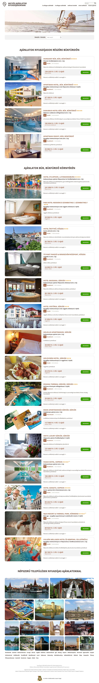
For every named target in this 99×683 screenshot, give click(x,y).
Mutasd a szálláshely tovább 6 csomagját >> (54, 377)
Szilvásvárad (8, 655)
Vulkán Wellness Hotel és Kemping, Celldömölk (65, 539)
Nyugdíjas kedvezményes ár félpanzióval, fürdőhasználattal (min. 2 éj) (65, 541)
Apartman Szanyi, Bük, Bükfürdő (59, 136)
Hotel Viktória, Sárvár (56, 306)
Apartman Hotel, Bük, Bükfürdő (60, 85)
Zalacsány (50, 655)
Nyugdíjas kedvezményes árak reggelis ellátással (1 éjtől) (61, 206)
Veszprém (86, 655)
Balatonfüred (50, 652)
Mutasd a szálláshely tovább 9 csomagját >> (54, 299)
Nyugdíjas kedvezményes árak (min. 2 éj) (56, 138)
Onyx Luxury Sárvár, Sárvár (56, 436)
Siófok (69, 671)
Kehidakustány (58, 655)
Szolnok (14, 652)
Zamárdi (17, 658)
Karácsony (36, 669)
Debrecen (43, 655)
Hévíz (56, 671)
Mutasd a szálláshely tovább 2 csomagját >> (54, 193)
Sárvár (33, 652)
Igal (56, 652)
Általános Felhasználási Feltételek (36, 667)
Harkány (52, 671)
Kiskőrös (43, 652)
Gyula (41, 671)
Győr (39, 671)
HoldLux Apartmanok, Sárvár (58, 332)
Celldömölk (16, 655)
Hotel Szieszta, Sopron (56, 488)
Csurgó (29, 652)
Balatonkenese (21, 652)
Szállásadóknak (60, 667)
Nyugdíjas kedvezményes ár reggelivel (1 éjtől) (57, 360)
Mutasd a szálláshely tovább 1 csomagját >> (54, 103)
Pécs (63, 671)
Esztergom (35, 671)
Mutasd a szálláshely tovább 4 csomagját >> (54, 247)
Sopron (65, 652)
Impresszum (66, 667)
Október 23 (50, 669)
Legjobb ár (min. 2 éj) (49, 256)
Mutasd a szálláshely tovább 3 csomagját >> (54, 533)
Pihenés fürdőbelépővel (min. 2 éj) (54, 61)
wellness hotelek (72, 5)
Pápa (80, 655)
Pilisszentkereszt (9, 658)
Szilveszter (60, 669)
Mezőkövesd (32, 655)
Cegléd (38, 652)
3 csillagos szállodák (47, 5)
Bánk (33, 658)
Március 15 (45, 669)
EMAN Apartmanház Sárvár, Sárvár (60, 410)
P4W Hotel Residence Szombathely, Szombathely (65, 203)
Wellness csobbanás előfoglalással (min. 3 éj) (57, 113)
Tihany (92, 655)
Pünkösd (55, 669)
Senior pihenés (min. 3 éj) (51, 231)
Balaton (17, 671)
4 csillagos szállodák (60, 5)
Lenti (38, 655)
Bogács (29, 658)
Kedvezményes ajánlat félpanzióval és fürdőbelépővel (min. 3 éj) (63, 179)
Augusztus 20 (27, 669)
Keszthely (60, 671)
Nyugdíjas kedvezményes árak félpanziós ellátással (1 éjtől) (62, 87)
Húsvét (31, 669)
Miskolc (76, 655)
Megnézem (86, 72)
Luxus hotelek (72, 669)
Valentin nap (65, 669)
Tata (37, 658)
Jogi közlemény (53, 667)
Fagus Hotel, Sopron (56, 462)
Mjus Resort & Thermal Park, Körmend (64, 514)
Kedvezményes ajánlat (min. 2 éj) (53, 334)
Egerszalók (86, 652)
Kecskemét (8, 652)
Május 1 (40, 669)
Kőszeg (60, 652)
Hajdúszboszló (47, 671)
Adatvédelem (47, 667)
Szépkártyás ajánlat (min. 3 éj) (52, 412)
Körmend (79, 652)
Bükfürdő (27, 671)
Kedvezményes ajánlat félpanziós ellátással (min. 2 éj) (60, 283)
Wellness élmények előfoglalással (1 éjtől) (56, 386)
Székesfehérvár (68, 655)
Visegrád (77, 671)
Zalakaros (82, 671)
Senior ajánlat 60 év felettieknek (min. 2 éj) (56, 490)
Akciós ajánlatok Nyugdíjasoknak (17, 4)
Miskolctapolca (72, 652)
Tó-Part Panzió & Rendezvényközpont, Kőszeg (64, 254)
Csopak (92, 652)
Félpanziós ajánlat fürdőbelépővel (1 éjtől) (56, 438)
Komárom (23, 658)
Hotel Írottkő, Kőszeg (55, 229)
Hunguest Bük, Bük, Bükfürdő (60, 59)
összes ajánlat (92, 5)
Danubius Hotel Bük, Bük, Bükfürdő (62, 110)
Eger (31, 671)
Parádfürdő (24, 655)
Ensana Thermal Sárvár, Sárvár (60, 384)
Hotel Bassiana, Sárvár (57, 280)
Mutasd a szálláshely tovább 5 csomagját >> (54, 77)
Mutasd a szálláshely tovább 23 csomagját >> (55, 558)
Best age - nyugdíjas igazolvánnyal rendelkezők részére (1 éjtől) (63, 516)
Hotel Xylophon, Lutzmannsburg (62, 177)
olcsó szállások (83, 5)
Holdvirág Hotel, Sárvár (57, 358)
